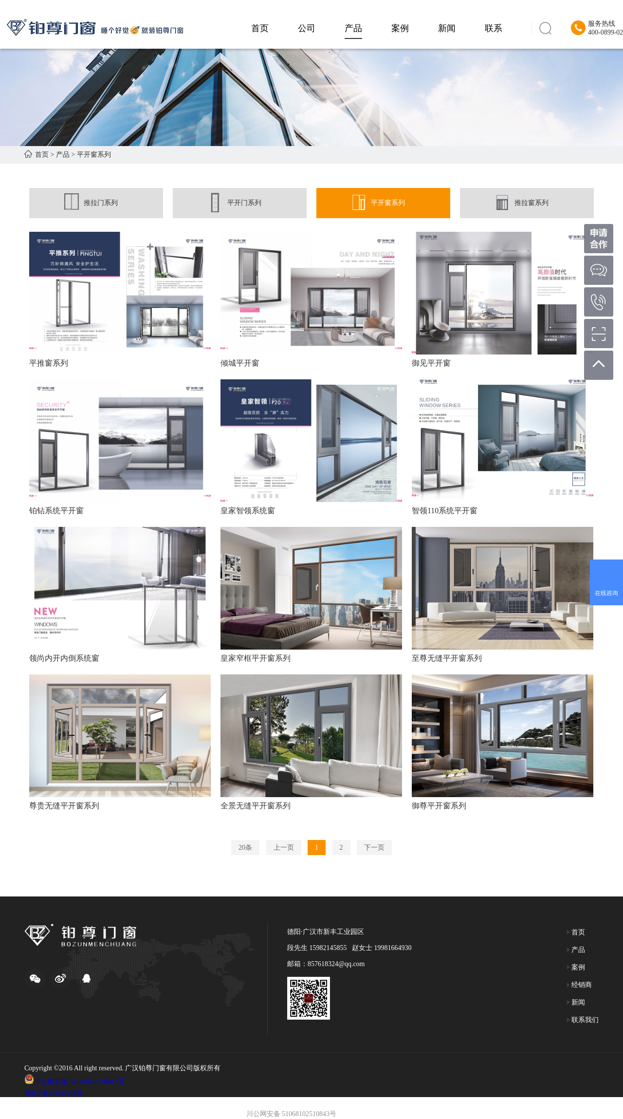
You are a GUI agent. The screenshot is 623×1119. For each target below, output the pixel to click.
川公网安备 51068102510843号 (79, 1081)
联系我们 (583, 1020)
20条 (245, 847)
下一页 (374, 847)
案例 (400, 28)
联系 (493, 28)
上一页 (284, 847)
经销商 (579, 984)
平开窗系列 (94, 154)
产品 (353, 28)
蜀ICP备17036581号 (53, 1093)
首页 (260, 28)
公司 (306, 28)
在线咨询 (606, 593)
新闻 (447, 28)
